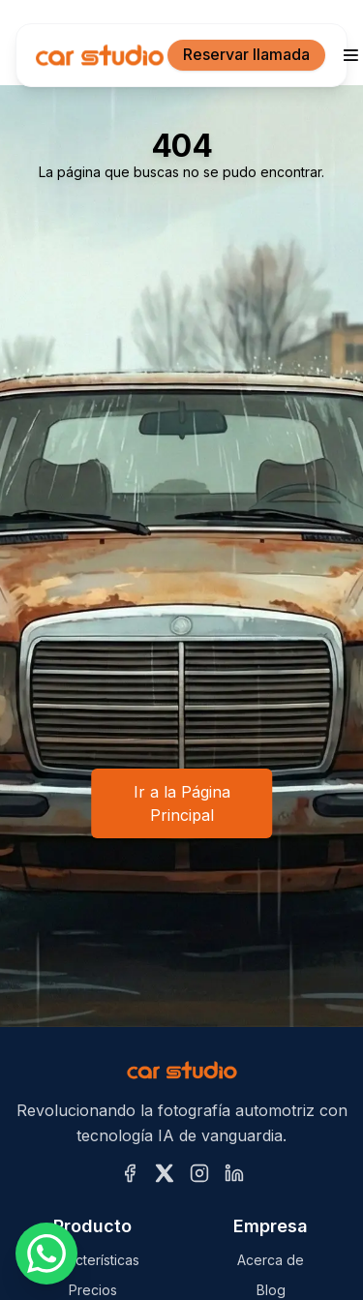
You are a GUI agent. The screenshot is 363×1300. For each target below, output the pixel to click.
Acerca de (270, 1260)
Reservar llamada (246, 54)
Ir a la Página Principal (182, 803)
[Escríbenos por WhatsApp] (46, 1254)
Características (92, 1260)
